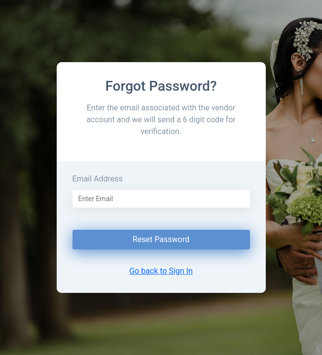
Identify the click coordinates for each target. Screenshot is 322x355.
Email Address (97, 178)
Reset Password (161, 239)
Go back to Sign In (161, 271)
